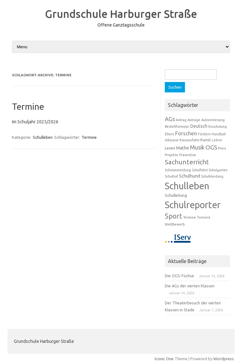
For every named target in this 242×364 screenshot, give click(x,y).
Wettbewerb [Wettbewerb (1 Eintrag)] (175, 224)
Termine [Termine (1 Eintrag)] (189, 217)
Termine (28, 106)
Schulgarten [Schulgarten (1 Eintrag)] (218, 170)
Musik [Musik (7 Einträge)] (197, 147)
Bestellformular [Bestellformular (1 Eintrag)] (177, 126)
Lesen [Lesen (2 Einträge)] (170, 148)
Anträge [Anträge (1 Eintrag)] (193, 120)
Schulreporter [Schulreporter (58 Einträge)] (193, 205)
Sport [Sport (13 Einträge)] (173, 216)
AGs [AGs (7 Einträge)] (170, 119)
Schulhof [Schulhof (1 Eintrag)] (171, 176)
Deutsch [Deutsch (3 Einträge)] (198, 126)
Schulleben (43, 137)
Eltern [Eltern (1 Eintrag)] (169, 134)
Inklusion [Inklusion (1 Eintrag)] (172, 140)
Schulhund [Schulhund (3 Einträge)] (189, 176)
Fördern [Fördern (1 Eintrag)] (204, 134)
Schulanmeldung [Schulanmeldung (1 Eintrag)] (178, 170)
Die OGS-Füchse (179, 275)
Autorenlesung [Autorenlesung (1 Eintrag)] (213, 120)
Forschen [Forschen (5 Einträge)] (186, 133)
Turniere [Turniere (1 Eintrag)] (203, 217)
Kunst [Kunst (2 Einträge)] (205, 140)
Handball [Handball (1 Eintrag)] (218, 134)
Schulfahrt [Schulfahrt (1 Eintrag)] (200, 170)
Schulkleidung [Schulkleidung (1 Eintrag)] (212, 176)
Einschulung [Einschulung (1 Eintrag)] (217, 126)
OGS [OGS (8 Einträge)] (211, 147)
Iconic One (164, 358)
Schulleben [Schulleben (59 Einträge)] (187, 186)
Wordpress (223, 358)
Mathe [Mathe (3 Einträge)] (182, 147)
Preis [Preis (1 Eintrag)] (222, 148)
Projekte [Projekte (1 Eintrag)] (171, 155)
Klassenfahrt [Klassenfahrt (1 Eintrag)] (189, 140)
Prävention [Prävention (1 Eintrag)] (187, 155)
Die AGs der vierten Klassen (190, 286)
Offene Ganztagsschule (121, 24)
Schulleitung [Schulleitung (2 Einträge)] (176, 195)
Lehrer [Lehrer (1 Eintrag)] (217, 140)
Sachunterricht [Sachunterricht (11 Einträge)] (187, 162)
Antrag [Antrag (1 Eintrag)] (181, 120)
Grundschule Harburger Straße (121, 14)
